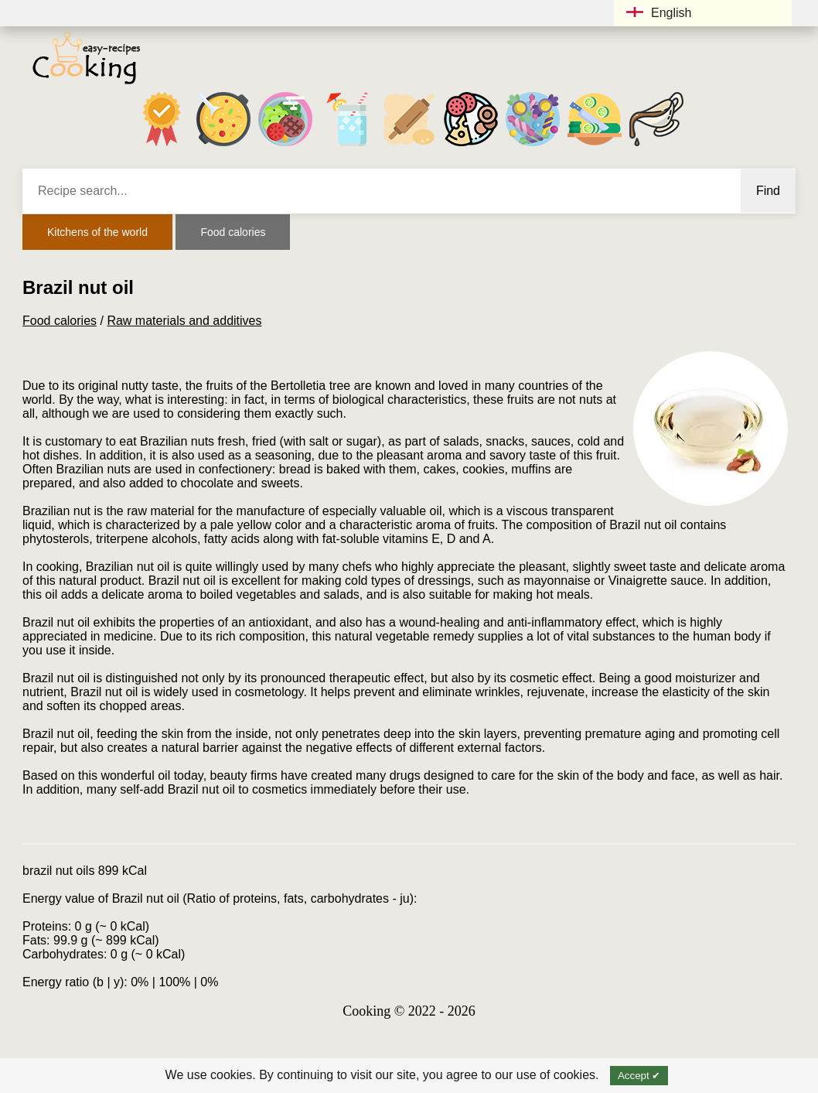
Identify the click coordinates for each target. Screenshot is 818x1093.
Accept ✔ (639, 1075)
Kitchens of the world (97, 232)
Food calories (232, 232)
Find (768, 190)
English (658, 12)
